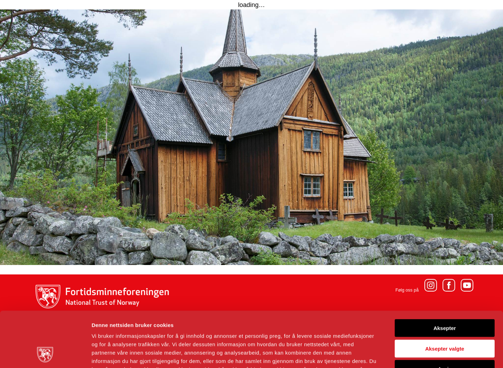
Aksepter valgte (444, 297)
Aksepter (444, 276)
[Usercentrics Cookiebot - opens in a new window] (45, 354)
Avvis (444, 317)
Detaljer (372, 354)
